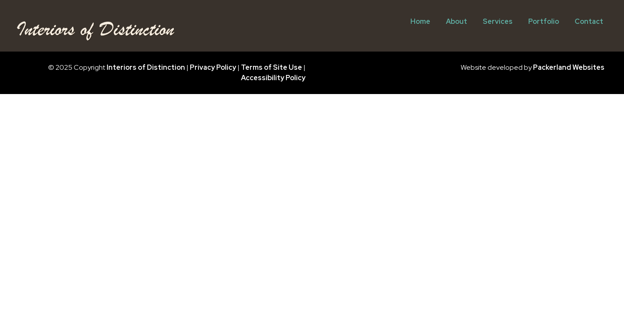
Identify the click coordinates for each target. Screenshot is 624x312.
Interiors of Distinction (146, 67)
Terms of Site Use (271, 67)
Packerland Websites (568, 67)
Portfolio (543, 21)
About (456, 21)
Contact (589, 21)
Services (498, 21)
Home (420, 21)
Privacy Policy (213, 67)
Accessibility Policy (273, 77)
